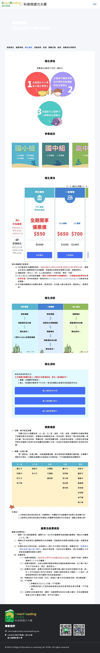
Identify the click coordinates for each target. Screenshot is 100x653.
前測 (45, 47)
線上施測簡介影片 (50, 401)
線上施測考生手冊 (50, 390)
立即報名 (39, 255)
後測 (59, 47)
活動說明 (37, 47)
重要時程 (19, 47)
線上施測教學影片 (50, 411)
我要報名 (10, 47)
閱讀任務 (52, 47)
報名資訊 (28, 47)
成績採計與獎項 (69, 47)
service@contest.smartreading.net (63, 278)
